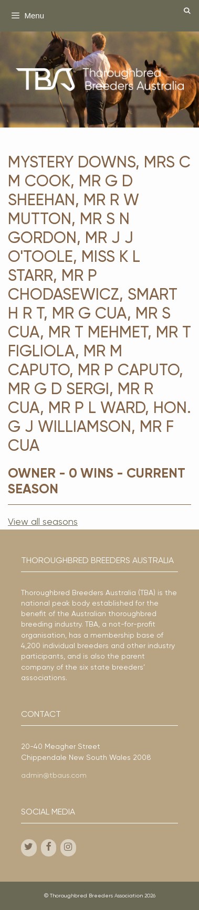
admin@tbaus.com (54, 775)
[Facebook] (49, 847)
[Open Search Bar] (187, 12)
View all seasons (43, 522)
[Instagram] (68, 847)
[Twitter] (29, 847)
